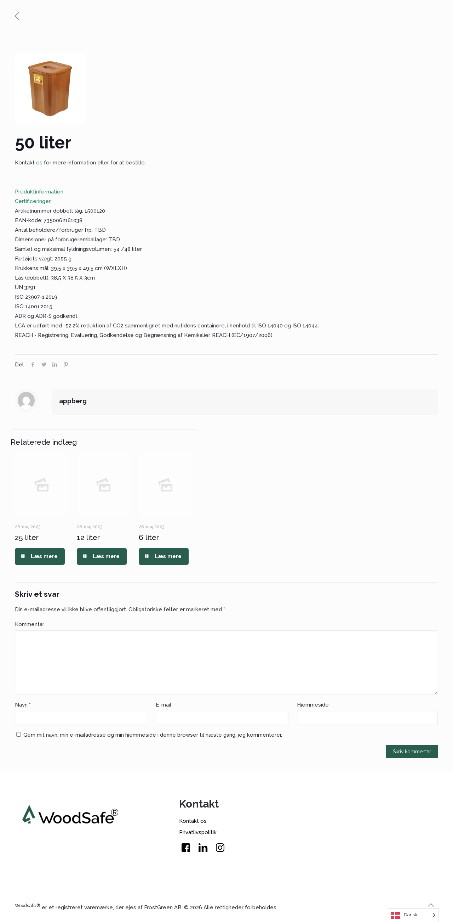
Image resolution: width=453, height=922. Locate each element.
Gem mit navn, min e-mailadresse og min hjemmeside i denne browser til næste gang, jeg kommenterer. (152, 735)
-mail (163, 705)
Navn (23, 705)
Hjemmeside (313, 705)
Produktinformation (39, 192)
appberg (73, 401)
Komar (29, 624)
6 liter (149, 537)
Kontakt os (193, 821)
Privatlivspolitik (198, 832)
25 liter (27, 537)
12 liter (88, 537)
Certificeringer (33, 201)
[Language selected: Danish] (413, 915)
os (39, 162)
